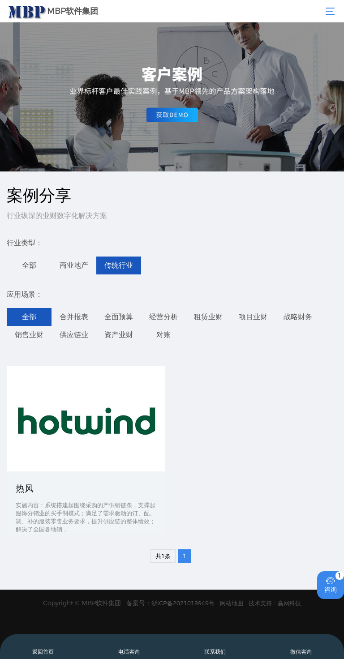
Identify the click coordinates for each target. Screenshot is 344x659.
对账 (163, 334)
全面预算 (118, 316)
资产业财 (118, 334)
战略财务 (298, 316)
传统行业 (118, 265)
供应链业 (74, 334)
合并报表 (74, 316)
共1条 (163, 556)
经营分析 (163, 316)
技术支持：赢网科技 (275, 603)
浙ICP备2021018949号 (183, 603)
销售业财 (29, 334)
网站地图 (231, 603)
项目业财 (253, 316)
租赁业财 (208, 316)
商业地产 (74, 265)
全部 (29, 265)
